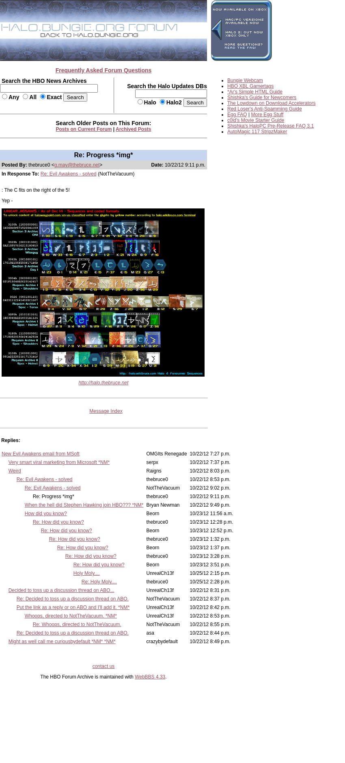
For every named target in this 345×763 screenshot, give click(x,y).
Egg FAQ (237, 114)
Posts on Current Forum (84, 129)
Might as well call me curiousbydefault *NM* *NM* (62, 641)
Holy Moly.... (86, 573)
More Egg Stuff (267, 114)
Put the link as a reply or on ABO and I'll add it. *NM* (73, 607)
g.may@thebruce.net (77, 165)
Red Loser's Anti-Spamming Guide (264, 109)
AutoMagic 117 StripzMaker (257, 131)
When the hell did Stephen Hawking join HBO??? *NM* (84, 505)
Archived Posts (133, 129)
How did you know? (46, 513)
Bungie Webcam (245, 80)
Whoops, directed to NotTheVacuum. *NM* (71, 616)
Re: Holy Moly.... (99, 582)
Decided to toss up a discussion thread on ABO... (61, 590)
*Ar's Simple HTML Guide (254, 92)
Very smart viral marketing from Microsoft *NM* (59, 462)
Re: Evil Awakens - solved (69, 174)
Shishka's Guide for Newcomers (261, 97)
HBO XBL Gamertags (250, 86)
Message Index (105, 411)
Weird (15, 471)
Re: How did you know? (58, 522)
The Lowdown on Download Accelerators (271, 103)
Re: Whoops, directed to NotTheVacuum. (77, 624)
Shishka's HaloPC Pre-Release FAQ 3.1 (270, 126)
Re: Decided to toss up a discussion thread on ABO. (73, 599)
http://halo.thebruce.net (104, 383)
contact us (104, 666)
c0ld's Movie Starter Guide (255, 120)
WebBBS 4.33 (150, 677)
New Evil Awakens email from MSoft (41, 454)
